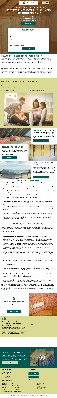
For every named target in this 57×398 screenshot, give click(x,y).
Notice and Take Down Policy (34, 395)
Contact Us (39, 388)
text (46, 71)
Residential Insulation (41, 387)
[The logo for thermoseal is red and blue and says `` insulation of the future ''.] (42, 341)
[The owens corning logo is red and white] (5, 341)
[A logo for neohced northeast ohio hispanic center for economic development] (51, 341)
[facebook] (29, 380)
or (44, 71)
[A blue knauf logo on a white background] (23, 341)
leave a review (21, 333)
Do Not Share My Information (19, 395)
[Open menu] (54, 3)
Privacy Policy (12, 395)
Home (38, 386)
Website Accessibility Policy (43, 395)
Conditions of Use (26, 395)
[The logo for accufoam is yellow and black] (33, 341)
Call (43, 71)
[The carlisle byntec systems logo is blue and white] (14, 341)
